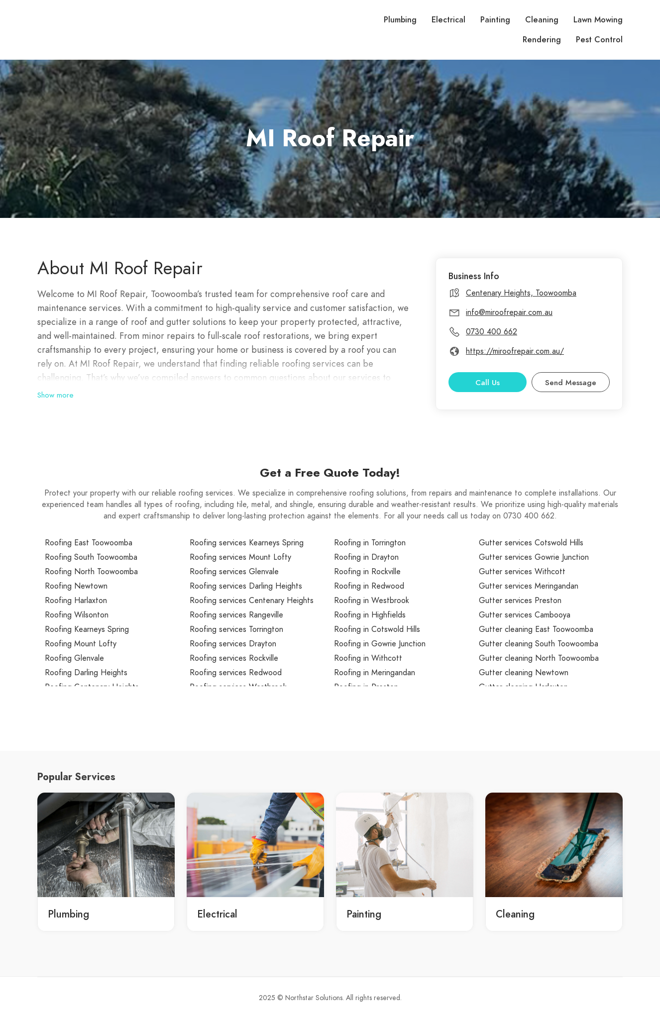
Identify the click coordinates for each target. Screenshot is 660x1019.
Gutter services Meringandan (528, 586)
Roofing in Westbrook (371, 600)
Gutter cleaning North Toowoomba (539, 658)
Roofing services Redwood (236, 672)
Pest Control (599, 39)
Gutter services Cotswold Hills (531, 542)
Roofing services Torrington (236, 629)
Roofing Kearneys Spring (87, 629)
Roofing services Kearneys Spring (247, 542)
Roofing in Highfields (370, 615)
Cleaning (541, 19)
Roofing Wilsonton (77, 615)
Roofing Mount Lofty (80, 643)
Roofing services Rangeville (236, 615)
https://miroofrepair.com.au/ (515, 351)
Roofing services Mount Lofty (240, 557)
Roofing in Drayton (366, 557)
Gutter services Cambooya (524, 615)
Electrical (448, 19)
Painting (495, 19)
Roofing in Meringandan (374, 672)
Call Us (487, 383)
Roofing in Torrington (370, 542)
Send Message (570, 383)
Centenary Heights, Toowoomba (521, 293)
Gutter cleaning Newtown (523, 672)
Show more (55, 395)
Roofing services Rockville (234, 658)
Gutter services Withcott (522, 571)
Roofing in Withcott (368, 658)
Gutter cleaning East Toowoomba (536, 629)
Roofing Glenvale (74, 658)
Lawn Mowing (598, 19)
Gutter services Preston (520, 600)
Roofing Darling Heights (86, 672)
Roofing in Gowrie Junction (380, 643)
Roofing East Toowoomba (88, 542)
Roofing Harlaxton (76, 600)
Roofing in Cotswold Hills (377, 629)
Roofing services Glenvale (234, 571)
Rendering (542, 39)
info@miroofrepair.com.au (509, 312)
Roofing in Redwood (369, 586)
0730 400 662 (491, 331)
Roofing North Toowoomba (91, 571)
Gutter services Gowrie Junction (534, 557)
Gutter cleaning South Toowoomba (538, 643)
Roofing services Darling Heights (246, 586)
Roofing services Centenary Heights (252, 600)
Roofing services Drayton (233, 643)
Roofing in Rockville (367, 571)
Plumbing (400, 19)
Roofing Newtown (76, 586)
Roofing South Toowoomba (91, 557)
